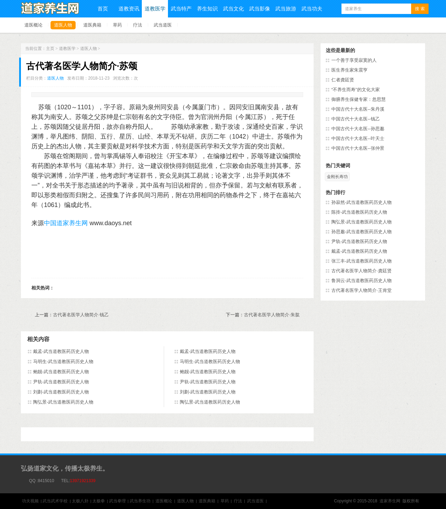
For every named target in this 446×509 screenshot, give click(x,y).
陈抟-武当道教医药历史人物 (359, 212)
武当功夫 (311, 9)
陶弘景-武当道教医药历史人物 (63, 402)
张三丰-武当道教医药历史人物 (361, 261)
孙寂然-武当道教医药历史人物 (361, 202)
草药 (117, 25)
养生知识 (207, 9)
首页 (103, 9)
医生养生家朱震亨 (349, 70)
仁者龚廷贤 (342, 79)
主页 (50, 48)
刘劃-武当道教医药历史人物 (61, 391)
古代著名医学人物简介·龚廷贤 (361, 270)
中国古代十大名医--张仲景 (357, 148)
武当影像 (259, 9)
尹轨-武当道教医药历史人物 (61, 381)
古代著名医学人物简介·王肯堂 (361, 290)
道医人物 (63, 25)
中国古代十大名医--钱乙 (355, 118)
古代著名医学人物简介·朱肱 (272, 314)
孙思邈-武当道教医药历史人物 (361, 231)
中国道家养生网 (66, 223)
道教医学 (155, 9)
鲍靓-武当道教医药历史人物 (61, 371)
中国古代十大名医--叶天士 (357, 138)
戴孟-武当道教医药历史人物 (61, 351)
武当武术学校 (55, 501)
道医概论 (33, 25)
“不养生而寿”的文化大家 (355, 89)
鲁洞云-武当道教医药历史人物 (361, 280)
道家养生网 (389, 501)
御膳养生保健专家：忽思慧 (358, 99)
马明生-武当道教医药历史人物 (63, 361)
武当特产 (181, 9)
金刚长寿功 (337, 176)
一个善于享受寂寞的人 (354, 60)
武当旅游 (285, 9)
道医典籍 (92, 25)
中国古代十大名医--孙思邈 (357, 128)
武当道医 (163, 25)
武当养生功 (140, 501)
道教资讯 (128, 9)
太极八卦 (80, 501)
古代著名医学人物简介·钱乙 (81, 314)
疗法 (137, 25)
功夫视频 (30, 501)
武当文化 (233, 9)
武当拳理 (117, 501)
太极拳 (98, 501)
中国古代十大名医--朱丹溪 (357, 109)
